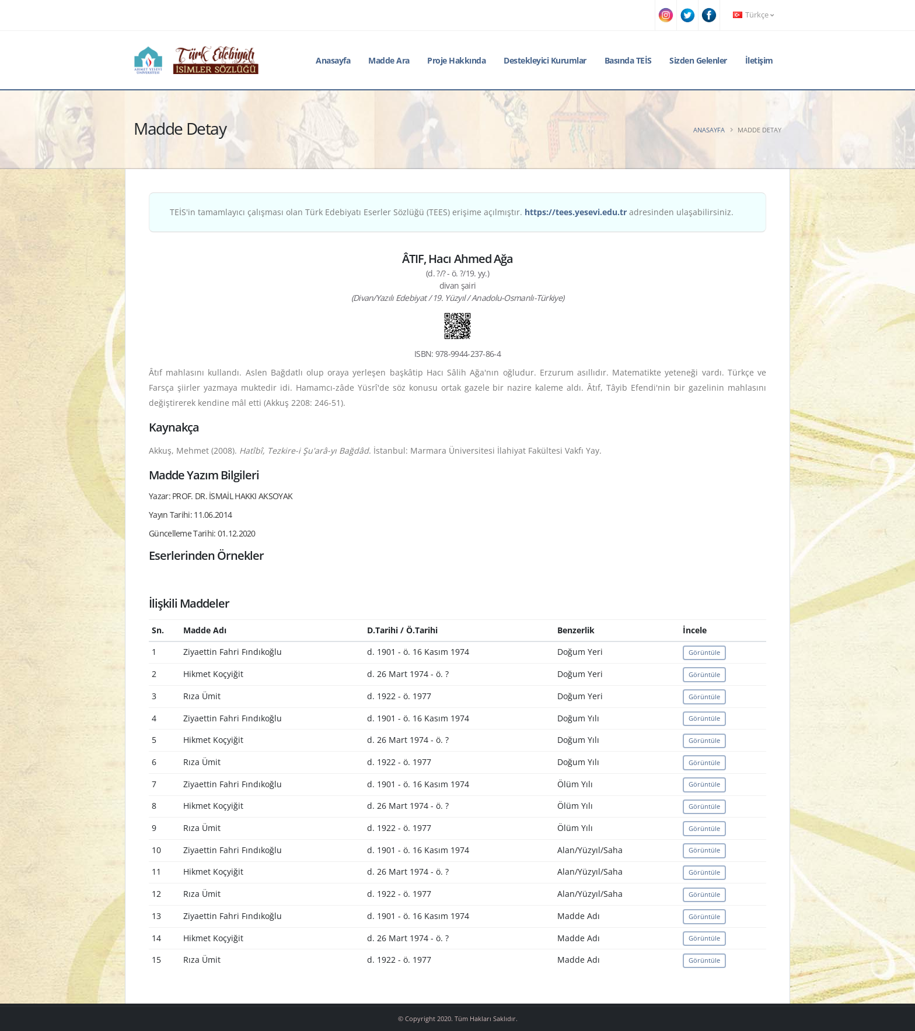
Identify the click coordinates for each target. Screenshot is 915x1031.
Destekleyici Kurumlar (545, 60)
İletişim (759, 60)
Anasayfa (333, 60)
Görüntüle (704, 652)
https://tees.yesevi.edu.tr (576, 212)
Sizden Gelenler (698, 60)
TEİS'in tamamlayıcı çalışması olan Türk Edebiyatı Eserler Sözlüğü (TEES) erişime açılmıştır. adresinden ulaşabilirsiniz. (452, 212)
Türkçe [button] (753, 15)
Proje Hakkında (456, 60)
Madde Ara (389, 60)
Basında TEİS (628, 60)
